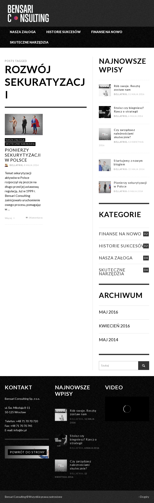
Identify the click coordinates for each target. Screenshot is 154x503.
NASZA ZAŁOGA (15, 139)
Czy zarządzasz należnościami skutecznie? (124, 133)
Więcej (10, 218)
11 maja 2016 (136, 94)
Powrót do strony (27, 452)
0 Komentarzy (34, 217)
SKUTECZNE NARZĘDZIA (20, 144)
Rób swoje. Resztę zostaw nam (127, 87)
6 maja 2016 (135, 116)
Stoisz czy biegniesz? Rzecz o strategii (129, 109)
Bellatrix (16, 165)
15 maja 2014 (136, 183)
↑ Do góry (144, 496)
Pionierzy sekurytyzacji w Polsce (23, 154)
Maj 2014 (108, 339)
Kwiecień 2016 (114, 325)
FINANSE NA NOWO (120, 233)
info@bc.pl (20, 430)
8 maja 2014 (31, 165)
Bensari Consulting (15, 496)
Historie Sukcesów (122, 245)
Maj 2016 (108, 311)
